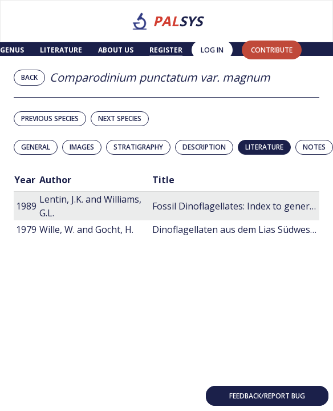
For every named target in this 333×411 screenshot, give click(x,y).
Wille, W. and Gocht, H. (86, 229)
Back (29, 77)
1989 (26, 206)
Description (204, 147)
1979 (26, 229)
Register (165, 50)
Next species (119, 118)
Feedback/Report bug (267, 396)
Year (24, 180)
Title (163, 180)
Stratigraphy (138, 147)
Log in (212, 50)
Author (55, 180)
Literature (61, 50)
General (35, 147)
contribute (272, 50)
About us (115, 50)
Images (82, 147)
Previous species (50, 118)
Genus (12, 50)
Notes (314, 147)
